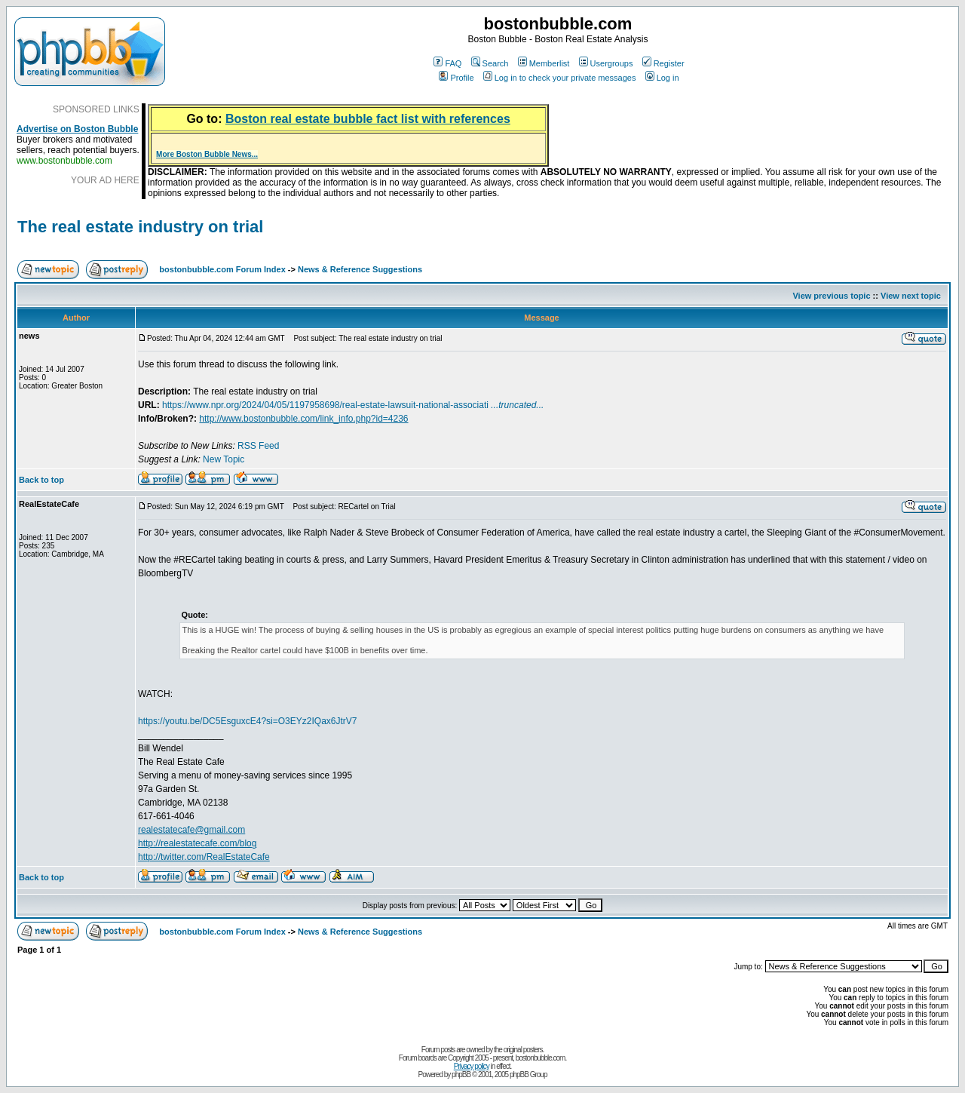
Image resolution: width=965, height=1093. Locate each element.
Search (490, 63)
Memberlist (544, 63)
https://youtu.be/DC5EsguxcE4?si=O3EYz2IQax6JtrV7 (247, 721)
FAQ (447, 63)
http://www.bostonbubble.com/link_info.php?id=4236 (303, 418)
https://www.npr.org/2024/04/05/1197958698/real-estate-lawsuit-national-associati (353, 405)
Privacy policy (471, 1066)
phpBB (461, 1074)
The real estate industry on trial (140, 226)
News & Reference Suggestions (360, 269)
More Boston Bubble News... (207, 154)
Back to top (41, 479)
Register (663, 63)
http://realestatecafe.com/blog (197, 843)
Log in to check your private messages (559, 77)
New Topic (223, 459)
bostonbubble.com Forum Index (222, 269)
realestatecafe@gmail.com (191, 829)
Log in (662, 77)
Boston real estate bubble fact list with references (367, 118)
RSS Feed (258, 446)
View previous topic (831, 295)
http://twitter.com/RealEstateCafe (204, 857)
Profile (456, 77)
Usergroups (606, 63)
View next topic (911, 295)
